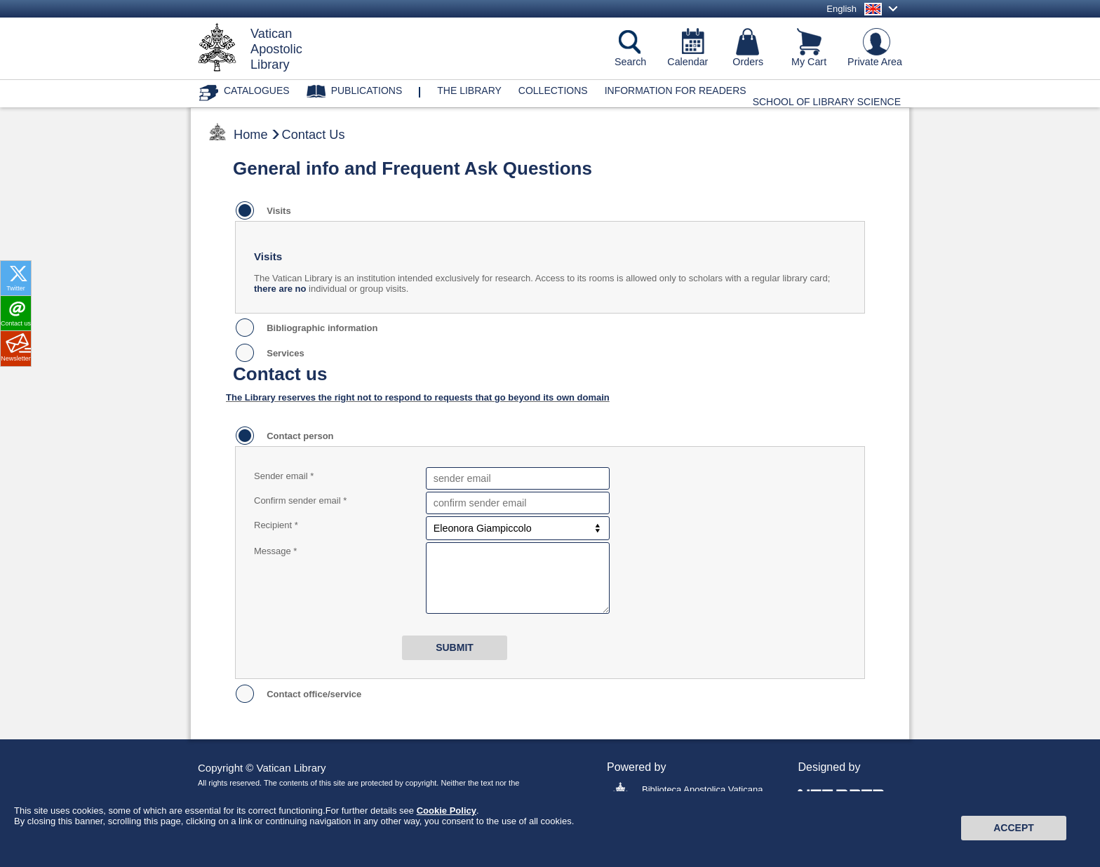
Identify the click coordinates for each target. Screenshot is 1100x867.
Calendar (687, 61)
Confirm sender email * (300, 500)
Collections (553, 90)
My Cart (808, 61)
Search (630, 61)
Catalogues (257, 90)
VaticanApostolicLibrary (276, 49)
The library (469, 90)
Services (283, 353)
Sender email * (284, 476)
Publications (367, 90)
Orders (747, 61)
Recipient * (276, 525)
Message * (275, 551)
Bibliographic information (319, 328)
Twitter (15, 288)
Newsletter (16, 358)
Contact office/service (311, 694)
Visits (276, 211)
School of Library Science (827, 101)
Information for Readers (675, 90)
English (841, 9)
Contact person (298, 436)
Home (251, 135)
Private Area (874, 61)
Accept (1013, 835)
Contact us (16, 323)
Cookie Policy (446, 817)
